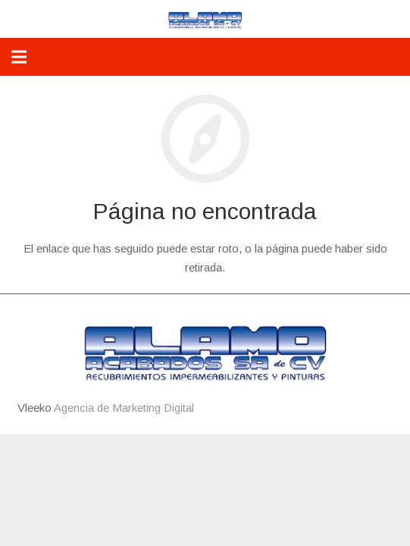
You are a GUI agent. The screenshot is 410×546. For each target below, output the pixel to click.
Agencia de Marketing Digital (124, 407)
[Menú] (19, 57)
